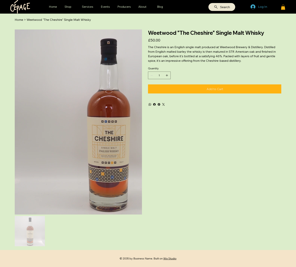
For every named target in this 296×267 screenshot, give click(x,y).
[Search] (221, 7)
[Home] (19, 20)
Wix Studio (170, 258)
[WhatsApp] (150, 104)
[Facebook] (154, 104)
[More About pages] (149, 7)
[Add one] (167, 75)
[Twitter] (163, 104)
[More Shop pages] (73, 7)
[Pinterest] (159, 104)
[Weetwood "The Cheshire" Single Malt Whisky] (59, 20)
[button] (283, 7)
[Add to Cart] (214, 88)
